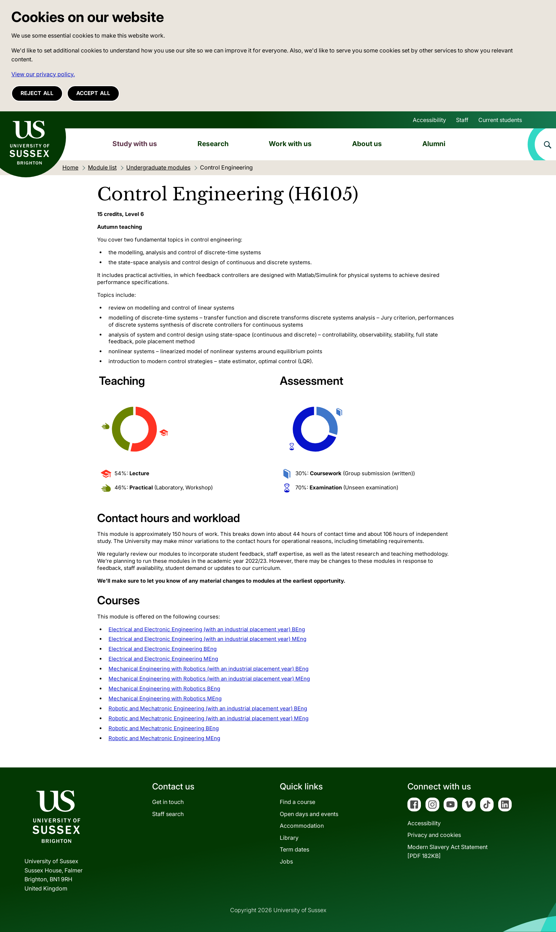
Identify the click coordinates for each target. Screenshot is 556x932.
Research (213, 143)
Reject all (37, 93)
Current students (500, 119)
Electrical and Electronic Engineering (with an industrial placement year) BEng (207, 629)
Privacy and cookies (434, 834)
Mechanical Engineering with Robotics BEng (164, 688)
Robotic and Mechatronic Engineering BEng (164, 728)
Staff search (168, 813)
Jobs (286, 861)
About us (367, 143)
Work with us (290, 143)
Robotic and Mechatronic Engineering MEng (164, 738)
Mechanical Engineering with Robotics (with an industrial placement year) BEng (208, 668)
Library (289, 837)
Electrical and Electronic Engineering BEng (163, 648)
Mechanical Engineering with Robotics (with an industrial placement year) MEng (209, 678)
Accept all (93, 93)
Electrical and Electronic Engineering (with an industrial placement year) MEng (207, 639)
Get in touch (168, 801)
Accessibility (429, 119)
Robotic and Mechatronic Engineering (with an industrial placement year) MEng (208, 718)
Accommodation (302, 825)
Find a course (297, 801)
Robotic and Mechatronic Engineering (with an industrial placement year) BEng (208, 708)
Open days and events (309, 813)
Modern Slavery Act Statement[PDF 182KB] (447, 851)
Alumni (433, 143)
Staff (462, 119)
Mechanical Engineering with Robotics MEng (165, 698)
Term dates (294, 849)
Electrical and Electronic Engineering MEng (163, 658)
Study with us (134, 143)
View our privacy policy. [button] (43, 74)
